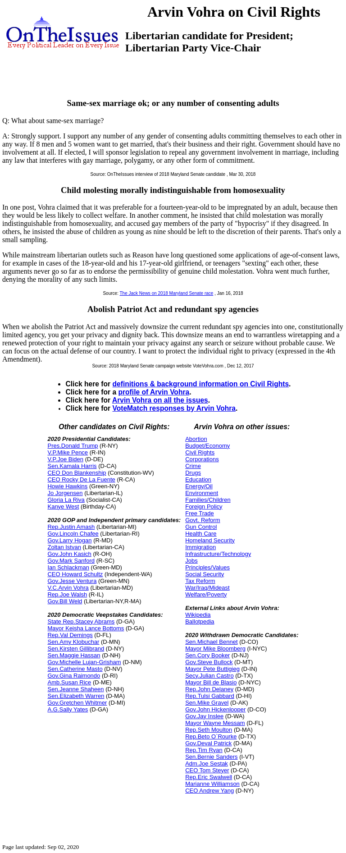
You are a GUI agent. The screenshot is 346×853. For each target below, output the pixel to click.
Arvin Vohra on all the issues (160, 400)
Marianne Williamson (212, 783)
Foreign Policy (203, 506)
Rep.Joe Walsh (67, 594)
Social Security (204, 574)
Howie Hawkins (67, 486)
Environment (201, 493)
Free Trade (199, 513)
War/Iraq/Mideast (207, 587)
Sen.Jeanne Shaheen (75, 689)
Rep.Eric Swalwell (208, 777)
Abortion (196, 439)
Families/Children (207, 499)
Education (198, 479)
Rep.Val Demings (69, 635)
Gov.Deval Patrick (208, 743)
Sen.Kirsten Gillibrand (75, 648)
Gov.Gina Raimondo (73, 675)
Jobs (191, 560)
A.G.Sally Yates (67, 709)
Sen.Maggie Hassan (73, 655)
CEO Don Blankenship (76, 472)
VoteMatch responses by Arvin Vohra (174, 408)
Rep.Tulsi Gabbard (209, 695)
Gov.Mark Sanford (71, 560)
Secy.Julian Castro (209, 675)
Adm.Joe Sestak (206, 763)
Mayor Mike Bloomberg (215, 648)
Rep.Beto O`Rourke (211, 736)
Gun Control (201, 526)
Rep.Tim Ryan (204, 750)
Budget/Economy (207, 445)
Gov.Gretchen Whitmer (77, 702)
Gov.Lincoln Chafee (72, 533)
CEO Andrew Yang (209, 790)
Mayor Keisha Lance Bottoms (85, 628)
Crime (193, 466)
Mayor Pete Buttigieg (212, 668)
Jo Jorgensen (64, 493)
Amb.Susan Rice (69, 682)
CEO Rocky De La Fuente (81, 479)
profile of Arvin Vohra (153, 392)
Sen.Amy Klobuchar (73, 641)
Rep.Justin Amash (71, 526)
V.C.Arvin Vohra (67, 587)
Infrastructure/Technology (218, 553)
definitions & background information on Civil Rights (200, 384)
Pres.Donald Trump (72, 445)
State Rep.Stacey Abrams (80, 621)
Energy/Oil (199, 486)
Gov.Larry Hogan (69, 540)
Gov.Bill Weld (64, 601)
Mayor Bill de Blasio (211, 682)
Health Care (200, 533)
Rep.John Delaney (209, 689)
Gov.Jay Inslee (204, 716)
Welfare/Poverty (206, 594)
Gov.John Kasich (69, 553)
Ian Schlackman (68, 567)
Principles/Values (207, 567)
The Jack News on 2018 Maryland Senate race (167, 293)
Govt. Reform (202, 520)
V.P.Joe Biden (65, 459)
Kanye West (63, 506)
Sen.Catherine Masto (74, 668)
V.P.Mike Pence (67, 452)
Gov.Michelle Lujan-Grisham (84, 662)
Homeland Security (210, 540)
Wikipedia (197, 614)
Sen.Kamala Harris (71, 466)
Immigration (200, 547)
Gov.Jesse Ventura (71, 581)
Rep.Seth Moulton (208, 729)
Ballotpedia (199, 621)
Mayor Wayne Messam (215, 723)
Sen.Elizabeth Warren (75, 695)
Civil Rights (199, 452)
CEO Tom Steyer (207, 770)
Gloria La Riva (65, 499)
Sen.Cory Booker (207, 655)
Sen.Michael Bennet (211, 641)
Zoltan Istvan (64, 547)
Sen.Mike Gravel (206, 702)
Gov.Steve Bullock (208, 662)
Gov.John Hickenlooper (215, 709)
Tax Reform (200, 581)
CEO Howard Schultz (75, 574)
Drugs (193, 472)
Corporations (202, 459)
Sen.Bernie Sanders (211, 756)
